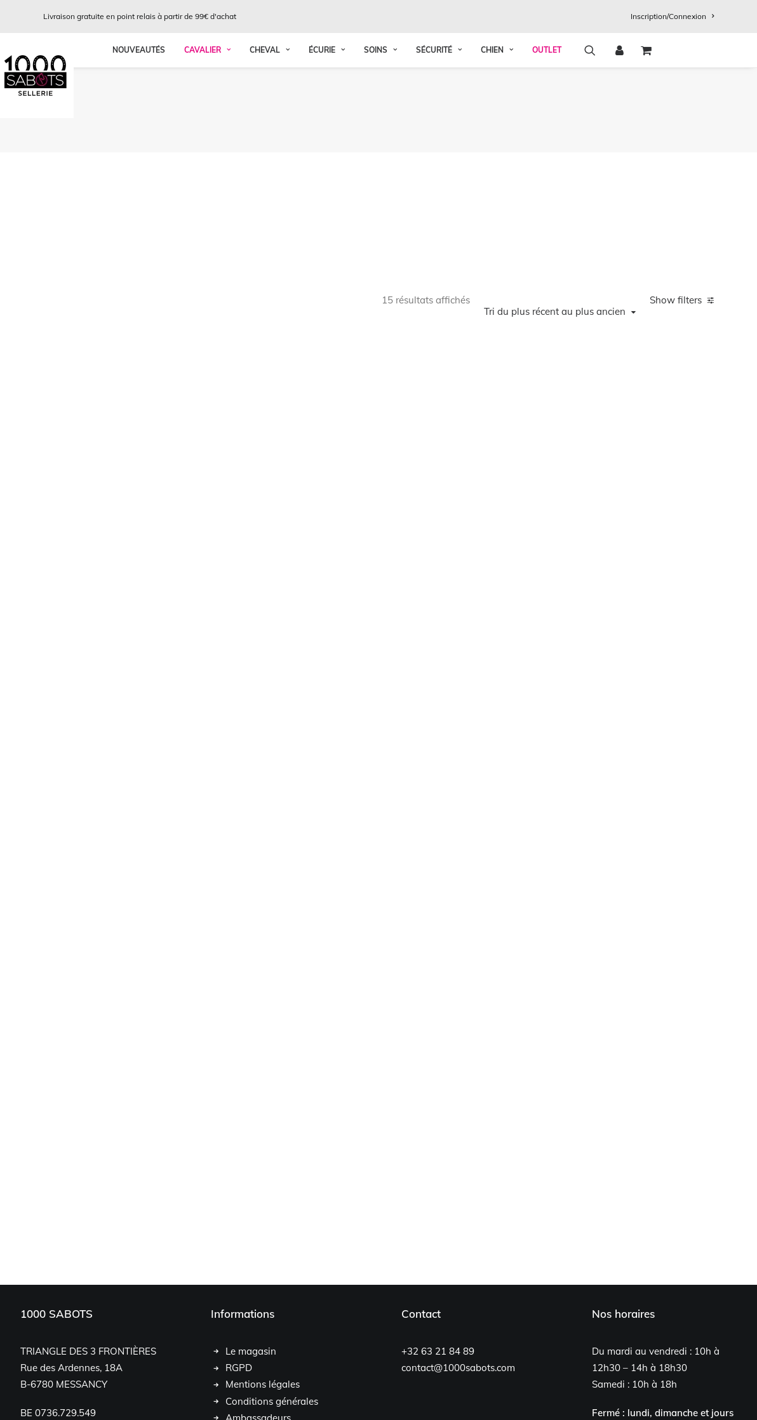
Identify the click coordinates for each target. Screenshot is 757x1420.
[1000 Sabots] (378, 75)
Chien (497, 135)
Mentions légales (262, 1295)
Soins (380, 135)
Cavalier (207, 135)
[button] (594, 136)
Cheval (270, 135)
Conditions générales (271, 1312)
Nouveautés (138, 135)
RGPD (238, 1278)
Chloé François (102, 1395)
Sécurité (439, 135)
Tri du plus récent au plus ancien (555, 222)
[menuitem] (672, 16)
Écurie (327, 135)
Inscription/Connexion (672, 16)
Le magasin (250, 1262)
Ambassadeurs (258, 1328)
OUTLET (546, 135)
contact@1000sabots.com (458, 1278)
